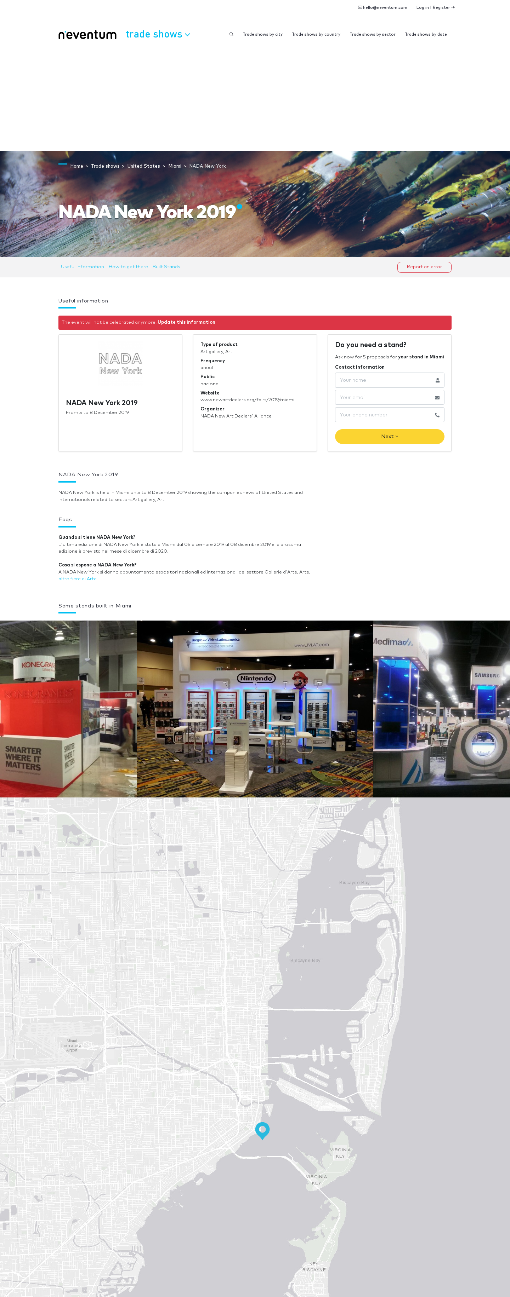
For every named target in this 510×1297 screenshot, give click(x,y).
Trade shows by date (426, 34)
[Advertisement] (255, 97)
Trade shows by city (263, 34)
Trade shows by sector (373, 34)
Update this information (186, 322)
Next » (389, 436)
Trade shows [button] (158, 33)
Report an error (424, 267)
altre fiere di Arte (77, 579)
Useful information (82, 267)
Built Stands (166, 267)
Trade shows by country (316, 34)
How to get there (128, 267)
